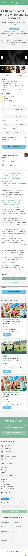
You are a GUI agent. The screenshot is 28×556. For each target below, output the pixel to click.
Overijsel (17, 522)
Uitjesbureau (18, 551)
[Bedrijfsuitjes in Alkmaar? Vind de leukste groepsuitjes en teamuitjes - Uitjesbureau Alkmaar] (14, 2)
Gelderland (18, 527)
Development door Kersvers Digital (20, 554)
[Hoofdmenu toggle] (24, 2)
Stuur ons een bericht (11, 165)
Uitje (5, 22)
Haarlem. (4, 287)
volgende (21, 75)
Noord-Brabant (5, 531)
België (16, 536)
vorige (7, 75)
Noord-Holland (5, 522)
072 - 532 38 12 (10, 161)
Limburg (17, 531)
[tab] (7, 522)
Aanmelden (14, 511)
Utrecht (3, 536)
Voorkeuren (14, 282)
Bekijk (7, 334)
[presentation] (2, 57)
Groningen (4, 540)
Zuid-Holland (4, 527)
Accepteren (14, 278)
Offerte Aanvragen (14, 146)
